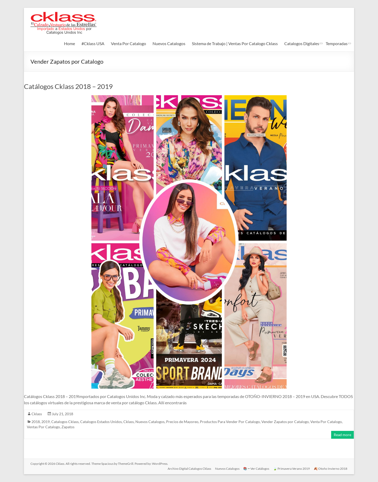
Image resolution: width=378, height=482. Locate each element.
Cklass (37, 414)
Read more (342, 434)
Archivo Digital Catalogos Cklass (188, 468)
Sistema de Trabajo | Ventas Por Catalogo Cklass (235, 43)
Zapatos (67, 427)
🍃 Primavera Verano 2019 (291, 468)
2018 (36, 421)
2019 (45, 421)
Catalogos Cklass (65, 421)
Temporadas (337, 43)
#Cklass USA (92, 43)
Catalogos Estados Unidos (101, 421)
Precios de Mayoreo (182, 421)
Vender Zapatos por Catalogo (285, 421)
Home (69, 43)
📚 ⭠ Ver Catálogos (256, 468)
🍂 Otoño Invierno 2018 (331, 468)
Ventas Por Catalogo (43, 427)
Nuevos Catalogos (169, 43)
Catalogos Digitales (301, 43)
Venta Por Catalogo (128, 43)
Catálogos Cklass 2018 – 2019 (68, 86)
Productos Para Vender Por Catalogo (230, 421)
